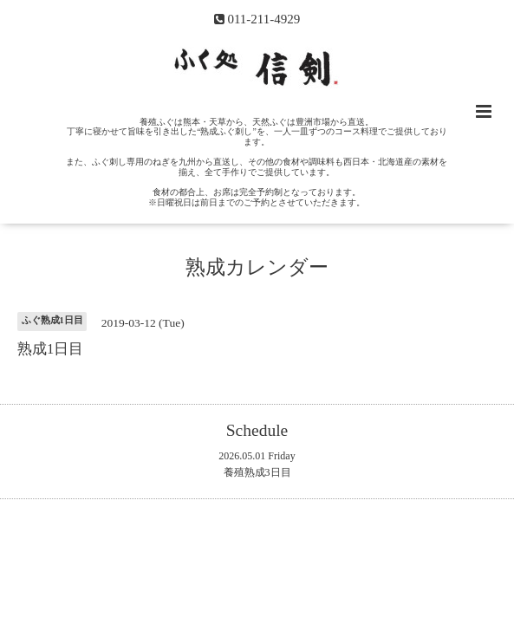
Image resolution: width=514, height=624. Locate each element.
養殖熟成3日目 (257, 472)
